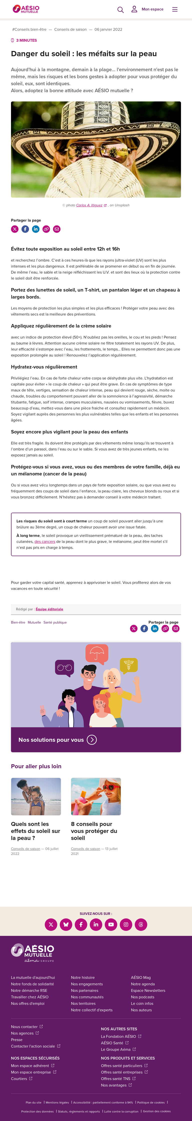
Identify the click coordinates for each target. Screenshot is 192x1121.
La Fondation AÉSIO (121, 1026)
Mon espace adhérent (32, 1056)
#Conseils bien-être (29, 29)
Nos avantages (116, 1075)
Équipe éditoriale (49, 609)
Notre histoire (83, 967)
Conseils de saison (70, 29)
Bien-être (18, 622)
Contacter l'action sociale (35, 1036)
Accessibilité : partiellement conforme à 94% (103, 1092)
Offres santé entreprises (124, 1062)
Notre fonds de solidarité (32, 974)
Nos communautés (87, 987)
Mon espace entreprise (33, 1062)
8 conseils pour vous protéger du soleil (94, 830)
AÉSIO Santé (114, 1033)
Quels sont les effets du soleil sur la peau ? (35, 830)
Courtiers (21, 1069)
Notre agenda (143, 974)
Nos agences (25, 1023)
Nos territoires (83, 993)
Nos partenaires (84, 980)
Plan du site (34, 1092)
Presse (16, 1030)
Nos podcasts (142, 987)
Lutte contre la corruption (121, 1101)
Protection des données (37, 1101)
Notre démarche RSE (29, 980)
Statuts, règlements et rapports (79, 1101)
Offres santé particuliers (124, 1056)
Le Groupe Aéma (118, 1039)
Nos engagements (87, 974)
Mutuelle (34, 622)
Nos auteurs (141, 1000)
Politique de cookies (151, 1092)
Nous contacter (27, 1017)
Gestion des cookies (157, 1101)
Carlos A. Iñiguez (91, 205)
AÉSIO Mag (141, 967)
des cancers (44, 541)
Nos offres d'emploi (27, 993)
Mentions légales (57, 1092)
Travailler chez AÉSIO (29, 987)
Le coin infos (142, 993)
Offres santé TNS (118, 1069)
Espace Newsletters (148, 980)
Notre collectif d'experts (91, 1000)
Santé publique (55, 622)
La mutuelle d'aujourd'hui (33, 967)
